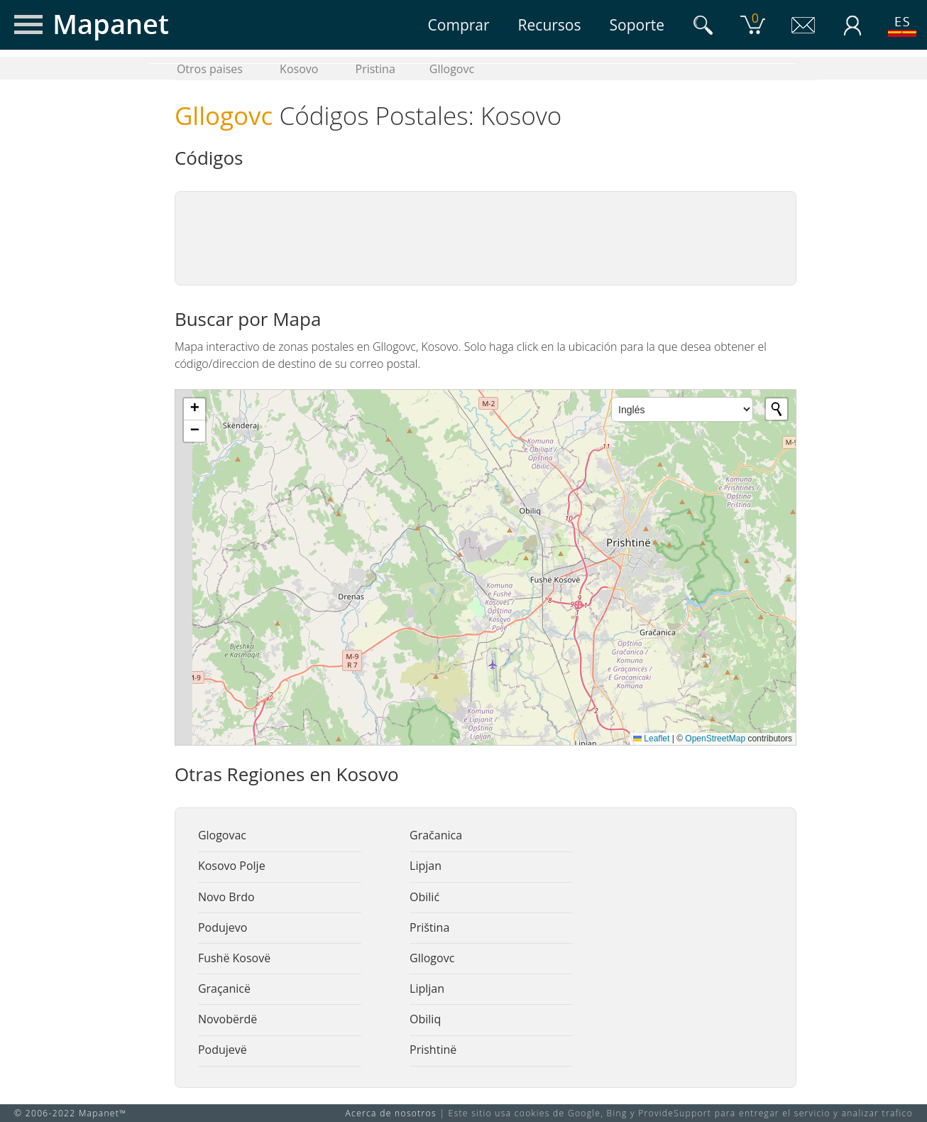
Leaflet (651, 739)
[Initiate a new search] (776, 409)
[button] (194, 409)
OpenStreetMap (715, 739)
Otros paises (210, 69)
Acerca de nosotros (391, 1113)
